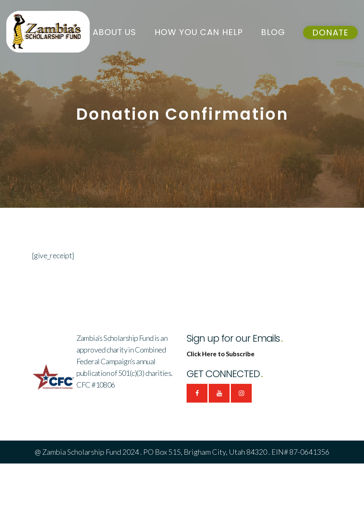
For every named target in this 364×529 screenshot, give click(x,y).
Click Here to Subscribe (221, 354)
